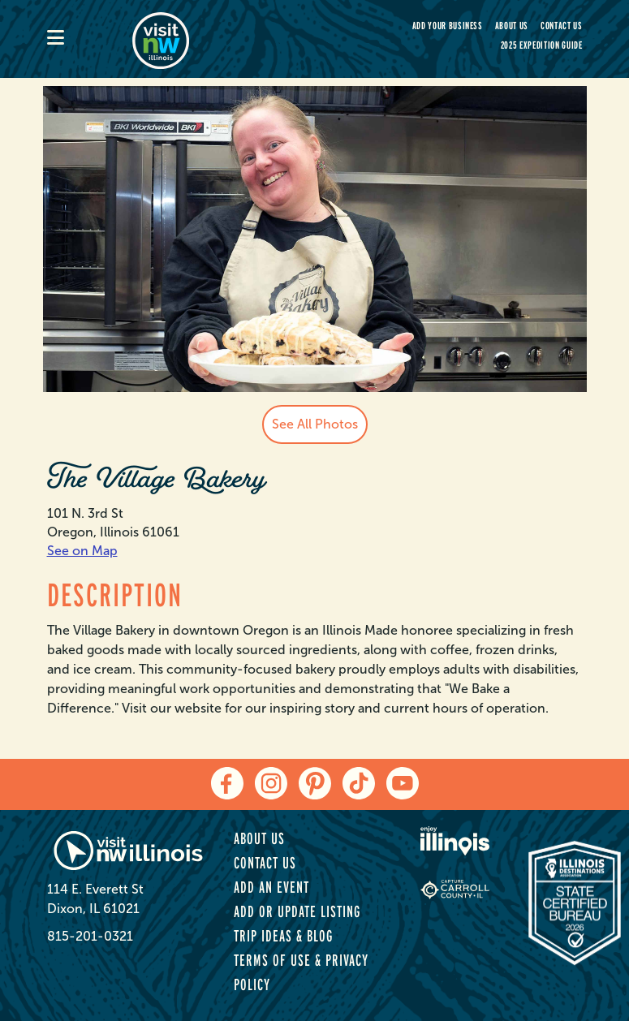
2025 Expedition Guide (542, 45)
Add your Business (447, 25)
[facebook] (227, 783)
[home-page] (217, 39)
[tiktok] (359, 783)
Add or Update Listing (297, 911)
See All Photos (315, 424)
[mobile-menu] (89, 39)
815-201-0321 (90, 936)
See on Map (82, 551)
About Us (511, 25)
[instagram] (271, 783)
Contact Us (562, 25)
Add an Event (271, 887)
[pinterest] (315, 783)
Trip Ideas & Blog (283, 936)
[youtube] (402, 783)
